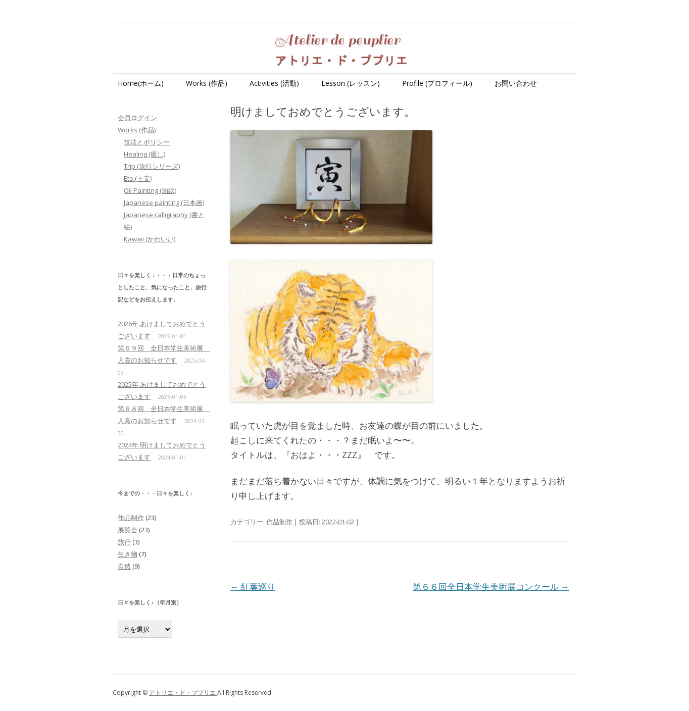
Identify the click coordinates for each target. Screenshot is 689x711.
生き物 (127, 553)
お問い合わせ (516, 83)
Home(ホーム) (141, 83)
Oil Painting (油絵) (150, 190)
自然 (124, 566)
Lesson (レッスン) (350, 83)
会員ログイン (137, 117)
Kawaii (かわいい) (149, 238)
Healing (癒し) (144, 154)
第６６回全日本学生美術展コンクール (491, 586)
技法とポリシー (147, 141)
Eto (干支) (138, 178)
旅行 (124, 541)
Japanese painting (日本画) (164, 202)
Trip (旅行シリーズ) (152, 166)
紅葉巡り (252, 586)
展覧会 (127, 529)
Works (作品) (206, 83)
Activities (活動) (274, 83)
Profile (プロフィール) (437, 83)
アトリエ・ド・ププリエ (183, 692)
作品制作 (279, 521)
